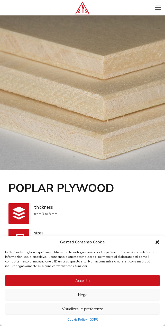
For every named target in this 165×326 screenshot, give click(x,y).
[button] (157, 242)
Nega (82, 294)
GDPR (93, 320)
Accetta (82, 280)
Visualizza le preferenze (82, 309)
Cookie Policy (77, 320)
